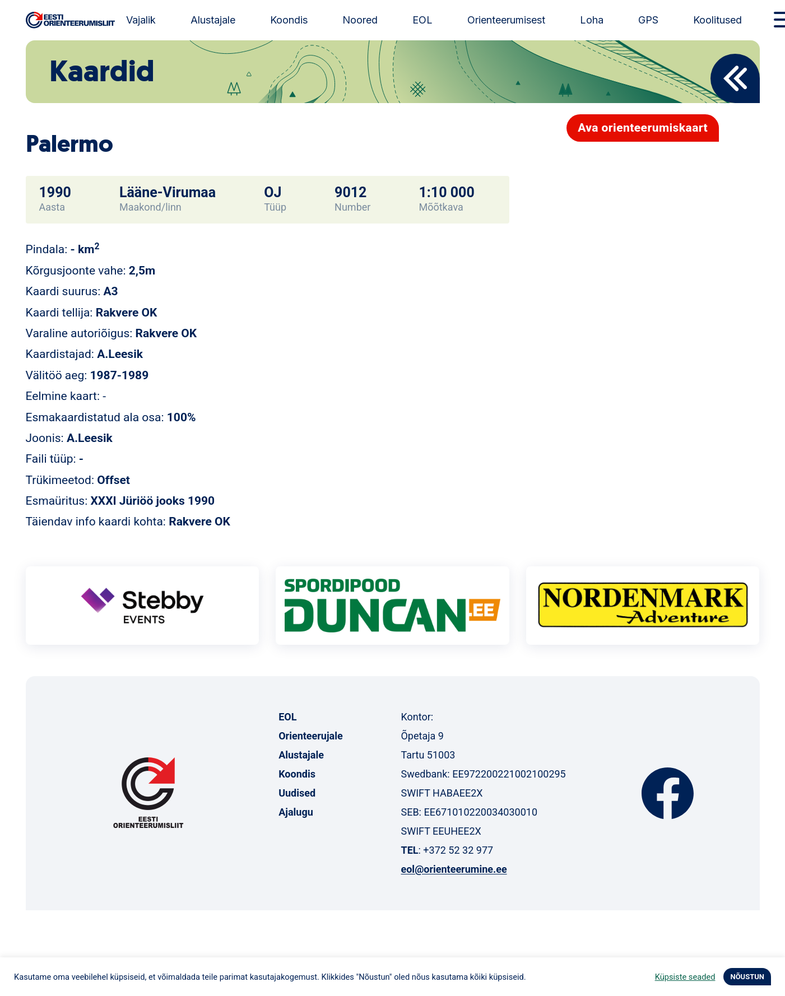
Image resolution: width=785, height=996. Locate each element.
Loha (591, 20)
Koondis (289, 20)
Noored (360, 20)
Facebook (668, 793)
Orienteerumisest (506, 20)
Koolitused (717, 20)
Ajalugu (295, 812)
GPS (648, 20)
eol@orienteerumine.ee (454, 869)
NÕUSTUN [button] (747, 976)
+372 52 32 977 (458, 850)
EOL (422, 20)
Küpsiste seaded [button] (685, 977)
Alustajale (213, 20)
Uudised (296, 793)
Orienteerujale (310, 736)
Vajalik (141, 20)
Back (735, 78)
